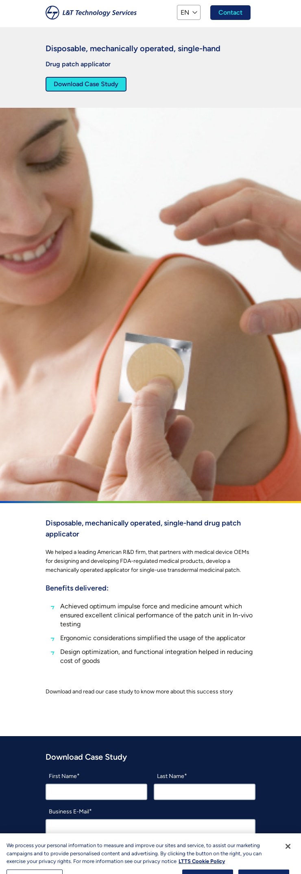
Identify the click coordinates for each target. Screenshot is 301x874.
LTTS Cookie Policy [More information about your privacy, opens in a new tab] (202, 867)
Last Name (170, 776)
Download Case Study (86, 84)
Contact (230, 12)
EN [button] (185, 12)
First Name (63, 776)
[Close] (288, 852)
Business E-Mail (69, 811)
